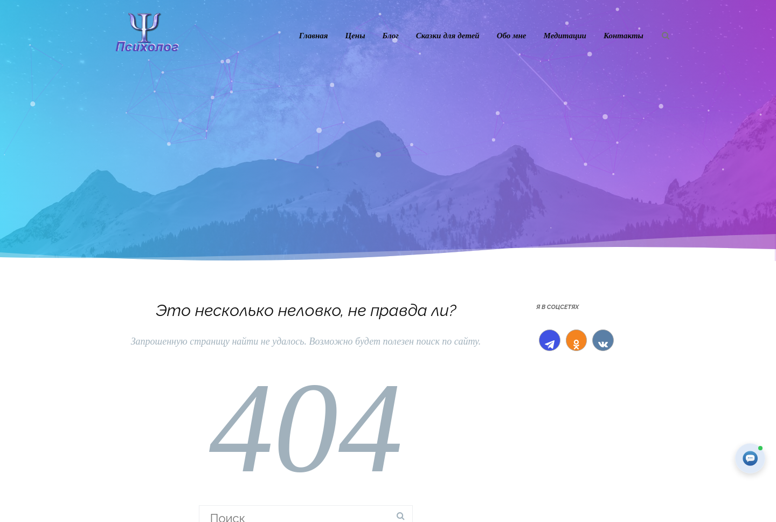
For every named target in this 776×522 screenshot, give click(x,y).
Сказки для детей (448, 35)
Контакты (623, 35)
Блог (391, 35)
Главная (313, 35)
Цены (355, 35)
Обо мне (511, 35)
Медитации (565, 35)
